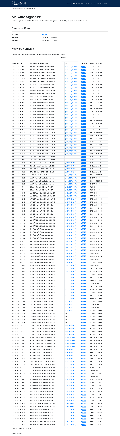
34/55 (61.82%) (71, 391)
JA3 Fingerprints (83, 3)
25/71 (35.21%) (71, 169)
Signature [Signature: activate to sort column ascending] (84, 63)
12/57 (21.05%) (71, 409)
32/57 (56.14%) (71, 241)
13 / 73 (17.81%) (71, 133)
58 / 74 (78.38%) (71, 97)
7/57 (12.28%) (70, 337)
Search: (69, 59)
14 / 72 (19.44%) (71, 103)
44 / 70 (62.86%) (71, 175)
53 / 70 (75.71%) (71, 73)
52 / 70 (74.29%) (71, 91)
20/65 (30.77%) (71, 163)
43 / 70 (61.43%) (71, 187)
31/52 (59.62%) (71, 367)
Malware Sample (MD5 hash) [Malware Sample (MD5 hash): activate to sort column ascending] (39, 63)
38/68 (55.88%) (71, 205)
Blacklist (92, 3)
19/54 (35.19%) (71, 349)
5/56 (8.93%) (70, 403)
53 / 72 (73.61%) (71, 85)
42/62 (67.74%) (71, 229)
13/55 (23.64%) (71, 379)
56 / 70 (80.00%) (71, 79)
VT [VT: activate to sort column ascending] (66, 63)
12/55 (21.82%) (71, 361)
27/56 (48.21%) (71, 253)
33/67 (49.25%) (71, 199)
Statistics (100, 3)
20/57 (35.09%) (71, 265)
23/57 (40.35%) (71, 421)
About (106, 3)
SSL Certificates (72, 3)
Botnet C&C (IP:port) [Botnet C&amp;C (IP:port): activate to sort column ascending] (96, 63)
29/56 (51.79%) (71, 301)
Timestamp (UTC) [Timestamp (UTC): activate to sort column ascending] (17, 63)
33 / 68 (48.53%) (71, 193)
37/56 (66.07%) (71, 325)
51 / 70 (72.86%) (71, 67)
